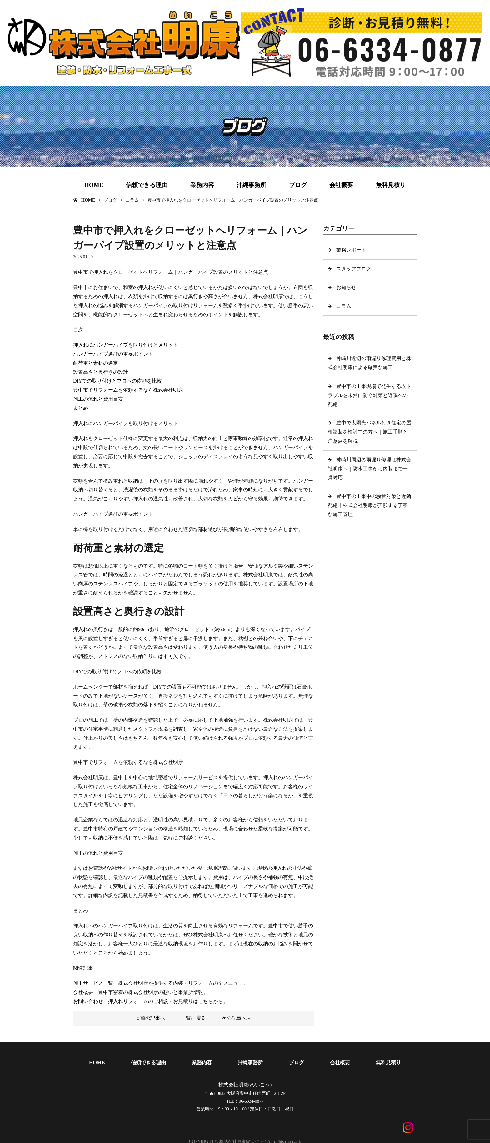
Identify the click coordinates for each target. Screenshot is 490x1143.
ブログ (298, 185)
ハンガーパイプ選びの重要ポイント (113, 354)
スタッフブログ (354, 268)
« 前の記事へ (151, 1018)
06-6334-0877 (251, 1095)
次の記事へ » (236, 1018)
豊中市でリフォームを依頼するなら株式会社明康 (128, 390)
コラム (132, 200)
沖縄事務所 (251, 185)
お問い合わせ (88, 1001)
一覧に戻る (193, 1018)
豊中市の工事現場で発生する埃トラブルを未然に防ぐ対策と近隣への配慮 (370, 395)
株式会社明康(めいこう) (245, 1079)
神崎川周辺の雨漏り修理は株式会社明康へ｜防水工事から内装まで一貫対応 (370, 468)
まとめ (80, 408)
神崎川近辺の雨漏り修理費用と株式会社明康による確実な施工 (370, 363)
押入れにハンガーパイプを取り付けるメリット (125, 345)
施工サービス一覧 (93, 983)
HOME (93, 185)
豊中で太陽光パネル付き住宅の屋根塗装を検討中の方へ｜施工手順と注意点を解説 (370, 432)
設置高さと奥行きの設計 (100, 372)
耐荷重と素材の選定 (95, 363)
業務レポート (352, 250)
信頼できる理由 (147, 185)
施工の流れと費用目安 (98, 399)
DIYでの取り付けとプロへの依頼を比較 (117, 381)
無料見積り (391, 185)
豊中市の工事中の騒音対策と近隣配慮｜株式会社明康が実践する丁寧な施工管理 (370, 505)
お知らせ (347, 287)
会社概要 (341, 185)
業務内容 (202, 185)
